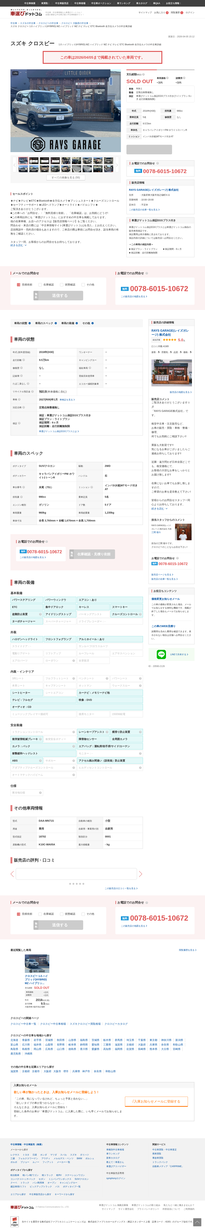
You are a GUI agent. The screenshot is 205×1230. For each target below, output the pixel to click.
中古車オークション (101, 3)
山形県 (72, 1040)
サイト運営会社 (126, 1209)
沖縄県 (28, 1053)
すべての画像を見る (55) (66, 177)
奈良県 (165, 1044)
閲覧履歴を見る (187, 950)
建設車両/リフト (18, 1186)
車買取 (44, 3)
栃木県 (107, 1040)
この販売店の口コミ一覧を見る (120, 888)
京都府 (130, 1044)
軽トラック (47, 1175)
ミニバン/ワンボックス (60, 1179)
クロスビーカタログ (116, 1023)
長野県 (61, 1044)
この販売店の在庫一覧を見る (143, 209)
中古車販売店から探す (40, 1194)
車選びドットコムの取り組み (146, 1205)
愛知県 (95, 1044)
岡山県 (37, 1049)
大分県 (165, 1049)
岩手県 (37, 1040)
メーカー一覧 (63, 1162)
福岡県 (119, 1049)
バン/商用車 (38, 1182)
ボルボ (13, 1162)
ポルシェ (89, 1158)
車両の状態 (20, 323)
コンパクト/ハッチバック (22, 1179)
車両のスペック (44, 323)
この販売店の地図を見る (133, 296)
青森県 (26, 1040)
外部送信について (171, 1209)
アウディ (45, 1158)
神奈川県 (166, 1040)
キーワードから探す (65, 1194)
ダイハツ (84, 1154)
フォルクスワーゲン (28, 1158)
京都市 (36, 1071)
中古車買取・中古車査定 (164, 1149)
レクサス (14, 1154)
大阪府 (142, 1044)
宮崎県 (177, 1049)
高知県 (107, 1049)
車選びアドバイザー (116, 1166)
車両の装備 (67, 323)
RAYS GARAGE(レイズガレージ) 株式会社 (154, 189)
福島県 (84, 1040)
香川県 (84, 1049)
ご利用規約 (189, 1209)
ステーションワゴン (75, 1175)
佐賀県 (130, 1049)
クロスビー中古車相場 (53, 1023)
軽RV (58, 1175)
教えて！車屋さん (115, 1162)
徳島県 (72, 1049)
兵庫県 (153, 1044)
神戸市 (86, 1071)
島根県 (26, 1049)
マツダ (53, 1154)
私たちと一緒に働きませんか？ (179, 1205)
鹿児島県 (15, 1053)
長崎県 (142, 1049)
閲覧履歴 (177, 12)
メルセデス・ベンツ (63, 1158)
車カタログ (141, 3)
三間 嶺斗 (156, 532)
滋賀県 (119, 1044)
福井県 (37, 1044)
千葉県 (142, 1040)
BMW (79, 1158)
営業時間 (133, 199)
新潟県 (179, 1040)
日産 (35, 1154)
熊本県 (153, 1049)
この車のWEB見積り (163, 626)
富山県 (14, 1044)
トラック (24, 1182)
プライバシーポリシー (148, 1209)
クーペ (13, 1182)
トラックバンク (160, 1162)
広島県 (49, 1049)
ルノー (36, 1162)
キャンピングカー (68, 1182)
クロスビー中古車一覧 (23, 1023)
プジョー (24, 1162)
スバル (63, 1154)
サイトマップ (145, 12)
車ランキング (123, 3)
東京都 (153, 1040)
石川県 (26, 1044)
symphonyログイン (115, 1178)
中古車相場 (79, 3)
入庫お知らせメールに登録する (155, 1101)
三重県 (107, 1044)
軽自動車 (14, 1175)
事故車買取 (157, 1158)
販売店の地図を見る (180, 392)
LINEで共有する (178, 654)
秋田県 (61, 1040)
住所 (131, 195)
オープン (51, 1182)
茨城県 (95, 1040)
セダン (42, 1179)
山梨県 (49, 1044)
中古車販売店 (61, 3)
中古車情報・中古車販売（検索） (27, 1144)
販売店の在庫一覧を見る (163, 579)
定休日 (132, 204)
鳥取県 (14, 1049)
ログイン (190, 12)
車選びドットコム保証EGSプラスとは (58, 431)
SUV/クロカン (82, 1179)
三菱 (12, 1158)
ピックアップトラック (41, 1186)
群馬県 (119, 1040)
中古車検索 (29, 3)
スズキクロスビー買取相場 (85, 1023)
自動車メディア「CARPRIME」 (168, 1166)
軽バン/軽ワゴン (31, 1175)
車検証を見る (66, 399)
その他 (86, 323)
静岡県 (84, 1044)
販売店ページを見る (161, 574)
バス (57, 1186)
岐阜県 (72, 1044)
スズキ (73, 1154)
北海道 (14, 1040)
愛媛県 (95, 1049)
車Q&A (156, 3)
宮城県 (49, 1040)
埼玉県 (130, 1040)
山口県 (61, 1049)
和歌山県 (178, 1044)
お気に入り (161, 12)
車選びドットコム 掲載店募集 (113, 1205)
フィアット (48, 1162)
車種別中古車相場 (115, 1149)
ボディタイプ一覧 (72, 1186)
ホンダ (43, 1154)
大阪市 (57, 1071)
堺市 (65, 1071)
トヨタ (26, 1154)
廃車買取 (156, 1153)
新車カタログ (113, 1158)
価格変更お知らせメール (165, 598)
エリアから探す (18, 1194)
